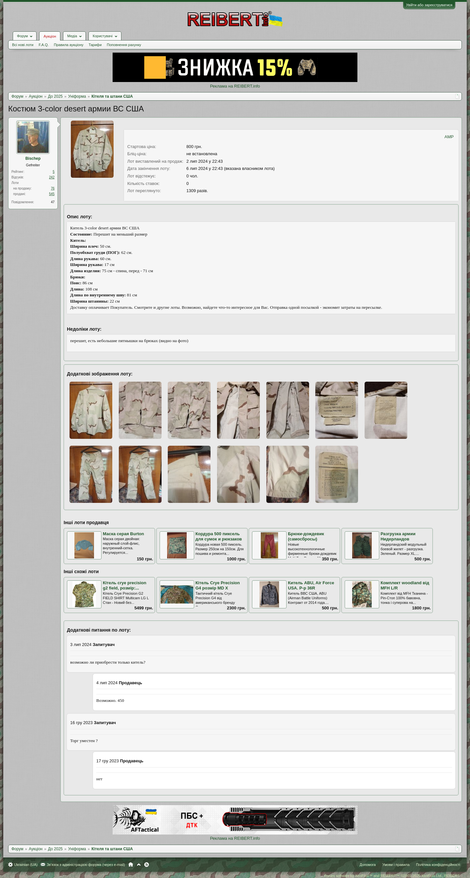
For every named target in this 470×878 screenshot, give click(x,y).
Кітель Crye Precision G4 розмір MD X (218, 585)
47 (53, 202)
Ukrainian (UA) (26, 865)
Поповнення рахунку (124, 45)
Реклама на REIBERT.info (235, 86)
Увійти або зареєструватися (429, 5)
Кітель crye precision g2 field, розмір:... (124, 585)
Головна (130, 864)
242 (52, 177)
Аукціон (49, 36)
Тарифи (95, 45)
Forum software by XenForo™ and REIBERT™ (392, 876)
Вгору (138, 864)
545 (52, 194)
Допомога (368, 865)
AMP (449, 136)
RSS (146, 864)
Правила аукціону (68, 45)
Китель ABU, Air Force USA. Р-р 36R (311, 585)
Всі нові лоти (22, 45)
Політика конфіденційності (438, 865)
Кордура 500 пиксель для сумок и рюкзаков (219, 536)
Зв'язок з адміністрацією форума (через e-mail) (86, 865)
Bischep (33, 158)
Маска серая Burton (123, 533)
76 (53, 188)
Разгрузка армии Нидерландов (398, 536)
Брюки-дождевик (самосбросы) (306, 536)
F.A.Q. (44, 45)
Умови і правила (395, 865)
